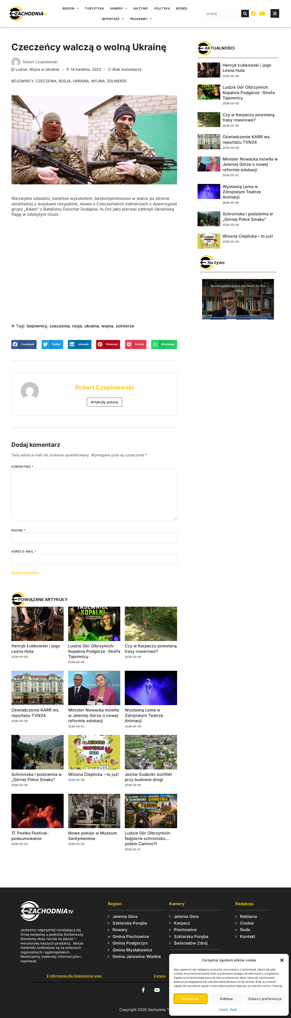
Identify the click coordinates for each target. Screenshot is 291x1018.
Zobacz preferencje (265, 999)
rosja (64, 81)
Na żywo (140, 8)
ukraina (81, 81)
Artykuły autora (104, 402)
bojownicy (22, 81)
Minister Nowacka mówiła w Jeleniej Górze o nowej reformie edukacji (93, 715)
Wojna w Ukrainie (44, 69)
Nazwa (18, 530)
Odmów (226, 999)
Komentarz (22, 466)
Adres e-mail (23, 551)
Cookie (223, 1009)
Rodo (233, 1009)
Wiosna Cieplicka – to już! (93, 774)
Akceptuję (190, 999)
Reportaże (113, 18)
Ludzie (21, 69)
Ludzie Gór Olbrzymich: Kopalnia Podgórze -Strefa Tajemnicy (94, 651)
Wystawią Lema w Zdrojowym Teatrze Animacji (144, 715)
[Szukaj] (245, 13)
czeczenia (46, 81)
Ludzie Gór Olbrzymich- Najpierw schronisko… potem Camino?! (148, 838)
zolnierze (117, 81)
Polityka (162, 8)
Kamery (118, 8)
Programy (141, 18)
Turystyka (94, 8)
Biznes (181, 8)
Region (70, 8)
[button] (282, 960)
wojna (98, 81)
